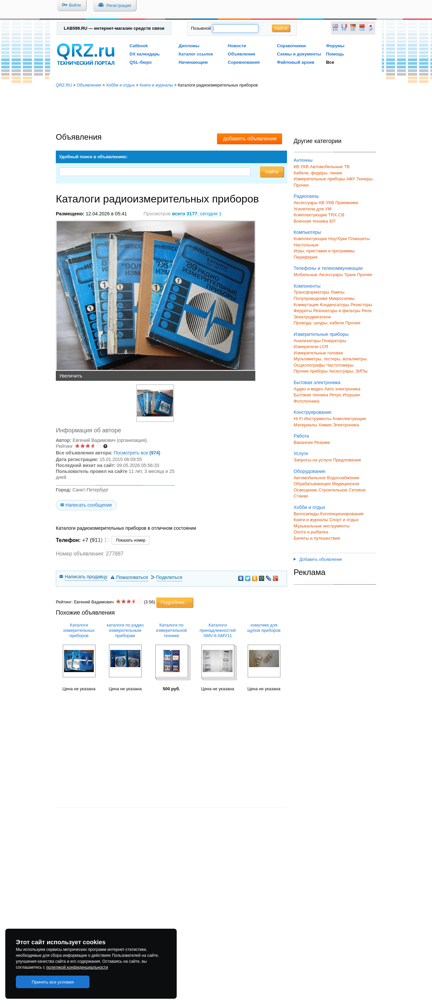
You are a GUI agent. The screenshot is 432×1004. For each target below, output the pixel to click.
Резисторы (361, 304)
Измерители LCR (311, 346)
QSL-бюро (140, 62)
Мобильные (305, 274)
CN (362, 29)
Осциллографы (309, 365)
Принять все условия (53, 982)
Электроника (346, 424)
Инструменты (318, 418)
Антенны (303, 160)
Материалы (305, 424)
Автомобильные (326, 166)
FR (344, 29)
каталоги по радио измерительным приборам (125, 630)
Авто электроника (342, 388)
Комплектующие (310, 238)
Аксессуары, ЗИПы (348, 371)
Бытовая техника (311, 394)
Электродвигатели (312, 316)
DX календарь (144, 54)
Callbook (138, 45)
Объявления (241, 54)
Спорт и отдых (344, 519)
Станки (301, 495)
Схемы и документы (299, 54)
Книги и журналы (156, 85)
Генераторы (334, 340)
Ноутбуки (337, 238)
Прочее (301, 185)
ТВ (347, 166)
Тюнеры (364, 178)
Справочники (291, 45)
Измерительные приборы (321, 334)
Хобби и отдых (120, 85)
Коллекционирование (342, 513)
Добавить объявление (318, 559)
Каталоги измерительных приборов (79, 630)
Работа (301, 436)
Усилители (304, 208)
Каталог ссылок (196, 54)
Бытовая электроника (317, 382)
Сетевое (357, 489)
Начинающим (193, 62)
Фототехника (306, 401)
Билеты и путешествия (317, 538)
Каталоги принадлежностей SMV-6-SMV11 (217, 630)
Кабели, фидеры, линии (318, 172)
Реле (367, 310)
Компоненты (307, 286)
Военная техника (311, 221)
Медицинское (345, 483)
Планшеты (359, 238)
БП (332, 221)
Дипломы (189, 45)
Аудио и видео (308, 388)
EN (335, 29)
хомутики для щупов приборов (264, 628)
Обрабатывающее (312, 483)
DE (353, 29)
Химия (325, 424)
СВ (341, 214)
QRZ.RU (64, 85)
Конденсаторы (334, 304)
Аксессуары (306, 202)
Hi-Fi (298, 418)
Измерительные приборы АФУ (324, 178)
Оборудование (309, 471)
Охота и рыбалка (311, 531)
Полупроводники (311, 298)
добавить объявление (250, 138)
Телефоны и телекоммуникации (328, 268)
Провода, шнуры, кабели (319, 322)
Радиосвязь (306, 196)
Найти (281, 28)
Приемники (346, 202)
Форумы (335, 45)
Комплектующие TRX (315, 214)
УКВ (305, 166)
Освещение (305, 489)
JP (371, 29)
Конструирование (313, 412)
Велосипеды (306, 513)
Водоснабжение (343, 477)
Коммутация (306, 304)
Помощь (335, 54)
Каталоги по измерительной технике (171, 630)
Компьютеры (307, 232)
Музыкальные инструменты (322, 525)
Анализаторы (307, 340)
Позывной (201, 28)
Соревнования (244, 62)
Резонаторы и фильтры (336, 310)
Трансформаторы (311, 292)
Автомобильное (310, 477)
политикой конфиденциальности (77, 967)
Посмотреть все (137, 452)
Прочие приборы (311, 371)
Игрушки (351, 394)
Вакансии (303, 442)
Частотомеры (339, 365)
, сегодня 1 (197, 213)
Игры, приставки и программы (324, 250)
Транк (350, 274)
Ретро (335, 394)
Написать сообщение (88, 505)
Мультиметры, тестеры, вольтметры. (331, 358)
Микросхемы (342, 298)
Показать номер (130, 540)
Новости (237, 45)
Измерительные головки (318, 352)
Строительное (332, 489)
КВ (296, 166)
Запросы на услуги (313, 459)
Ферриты (303, 310)
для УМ (324, 208)
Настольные (306, 244)
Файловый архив (295, 62)
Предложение (347, 459)
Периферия (305, 257)
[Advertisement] (216, 111)
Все (330, 62)
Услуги (301, 453)
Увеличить (70, 375)
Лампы (337, 292)
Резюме (322, 442)
